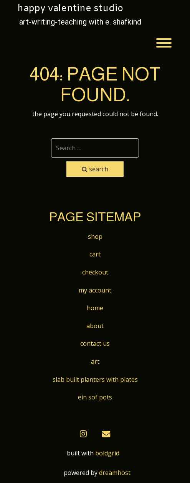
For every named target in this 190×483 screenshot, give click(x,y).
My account (95, 290)
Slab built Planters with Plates (95, 379)
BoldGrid (107, 453)
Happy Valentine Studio (70, 9)
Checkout (95, 272)
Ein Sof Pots (95, 397)
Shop (95, 236)
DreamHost (115, 472)
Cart (95, 254)
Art (95, 361)
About (95, 326)
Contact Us (95, 343)
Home (95, 308)
